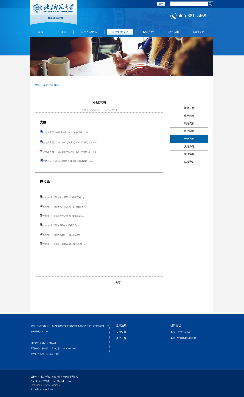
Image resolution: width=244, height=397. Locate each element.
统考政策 (189, 115)
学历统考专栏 (120, 31)
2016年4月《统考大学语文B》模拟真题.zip (64, 216)
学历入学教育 (89, 31)
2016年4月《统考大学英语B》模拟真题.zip (64, 197)
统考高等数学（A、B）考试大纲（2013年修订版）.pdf (69, 152)
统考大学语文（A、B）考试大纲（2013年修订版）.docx (70, 142)
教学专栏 (148, 31)
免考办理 (189, 146)
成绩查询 (189, 161)
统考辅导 (189, 154)
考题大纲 (189, 138)
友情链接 (121, 332)
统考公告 (189, 108)
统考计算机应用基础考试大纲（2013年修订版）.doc (68, 161)
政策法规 (121, 325)
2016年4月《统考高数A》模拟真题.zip (61, 225)
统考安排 (189, 123)
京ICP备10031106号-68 (42, 389)
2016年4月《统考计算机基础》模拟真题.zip (64, 244)
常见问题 (189, 131)
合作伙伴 (121, 338)
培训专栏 (198, 31)
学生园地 (173, 31)
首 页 (40, 31)
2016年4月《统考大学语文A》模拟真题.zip (64, 206)
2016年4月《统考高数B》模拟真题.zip (61, 234)
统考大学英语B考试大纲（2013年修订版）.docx (66, 132)
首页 (37, 85)
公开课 (62, 31)
